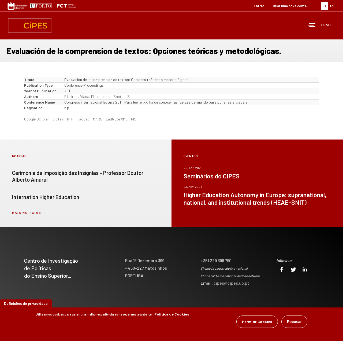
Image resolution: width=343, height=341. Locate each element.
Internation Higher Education (45, 197)
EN (332, 6)
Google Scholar (36, 119)
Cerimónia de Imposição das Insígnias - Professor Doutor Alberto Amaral (77, 176)
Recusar (294, 322)
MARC (97, 119)
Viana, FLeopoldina (95, 96)
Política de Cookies (171, 314)
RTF (70, 119)
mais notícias (26, 212)
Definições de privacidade (26, 303)
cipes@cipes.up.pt (231, 282)
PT (325, 6)
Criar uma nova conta (290, 6)
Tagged (83, 119)
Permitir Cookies (257, 321)
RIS (133, 119)
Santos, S (121, 96)
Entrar (259, 6)
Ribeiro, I (71, 96)
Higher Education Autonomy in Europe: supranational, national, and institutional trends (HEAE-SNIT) (255, 198)
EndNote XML (117, 119)
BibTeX (58, 119)
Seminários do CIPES (212, 176)
